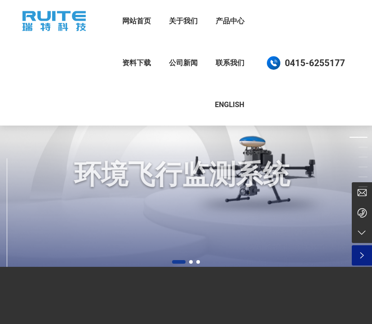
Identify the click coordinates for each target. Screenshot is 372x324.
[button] (179, 262)
